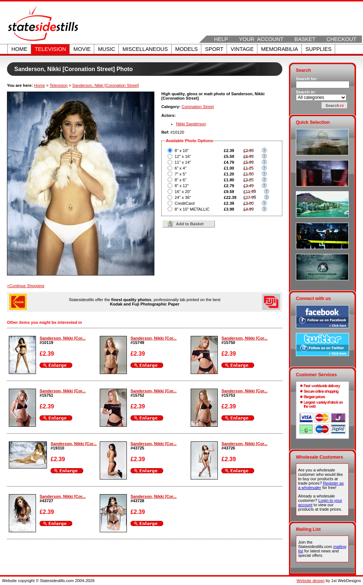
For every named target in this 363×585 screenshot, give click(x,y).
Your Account (261, 39)
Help (221, 39)
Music (106, 49)
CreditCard (184, 203)
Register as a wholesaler (321, 485)
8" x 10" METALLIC (192, 209)
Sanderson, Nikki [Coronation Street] (105, 85)
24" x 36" (183, 197)
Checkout (341, 39)
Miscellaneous (145, 49)
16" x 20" (183, 191)
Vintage (242, 49)
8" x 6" (180, 180)
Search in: (306, 92)
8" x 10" (181, 150)
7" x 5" (180, 174)
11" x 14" (183, 162)
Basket (304, 39)
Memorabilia (279, 49)
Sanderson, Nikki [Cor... (63, 338)
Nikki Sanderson (191, 124)
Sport (214, 49)
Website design (310, 580)
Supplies (318, 49)
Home (19, 49)
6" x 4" (180, 168)
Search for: (307, 79)
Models (186, 49)
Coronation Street (198, 106)
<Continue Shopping (25, 286)
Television (50, 49)
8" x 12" (181, 186)
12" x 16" (183, 156)
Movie (82, 49)
